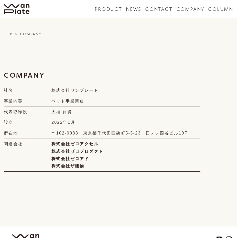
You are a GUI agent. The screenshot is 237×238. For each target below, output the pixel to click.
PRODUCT (108, 9)
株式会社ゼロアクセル (75, 144)
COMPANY (190, 9)
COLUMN (220, 9)
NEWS (133, 9)
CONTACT (159, 9)
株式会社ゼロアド (70, 159)
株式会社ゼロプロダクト (77, 151)
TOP (8, 34)
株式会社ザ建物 (67, 166)
